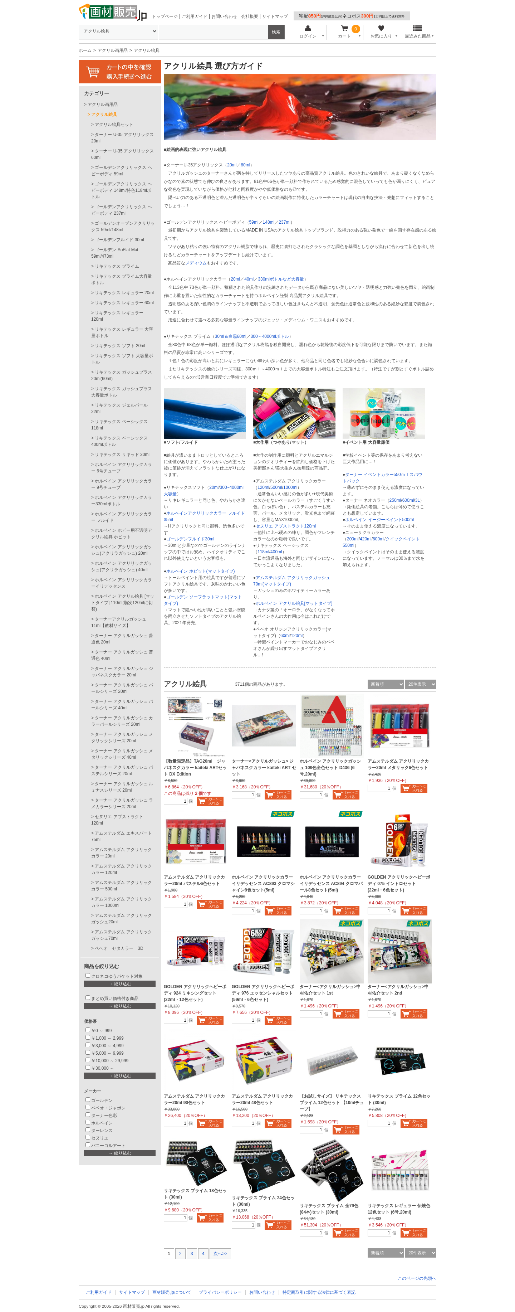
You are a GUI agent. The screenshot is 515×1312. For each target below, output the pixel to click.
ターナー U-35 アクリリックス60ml (122, 154)
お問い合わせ (224, 16)
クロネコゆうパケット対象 (117, 976)
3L (417, 500)
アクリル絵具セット (114, 124)
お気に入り (381, 32)
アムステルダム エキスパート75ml (121, 836)
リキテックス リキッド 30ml (122, 454)
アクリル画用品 (113, 50)
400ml (276, 551)
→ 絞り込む (119, 983)
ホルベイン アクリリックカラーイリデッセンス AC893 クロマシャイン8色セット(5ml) (263, 884)
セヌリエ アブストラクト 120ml (117, 820)
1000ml (290, 487)
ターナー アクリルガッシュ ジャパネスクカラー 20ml (122, 671)
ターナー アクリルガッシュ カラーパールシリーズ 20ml (122, 721)
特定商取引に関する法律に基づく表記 (319, 1292)
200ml (353, 538)
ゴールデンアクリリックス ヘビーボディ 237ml (121, 210)
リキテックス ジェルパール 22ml (119, 408)
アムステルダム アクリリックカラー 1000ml (121, 902)
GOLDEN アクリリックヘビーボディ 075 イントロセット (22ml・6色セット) (399, 884)
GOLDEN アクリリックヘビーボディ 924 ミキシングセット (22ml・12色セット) (195, 993)
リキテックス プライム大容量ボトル (121, 279)
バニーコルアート (108, 1145)
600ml (408, 500)
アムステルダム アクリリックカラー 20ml (121, 853)
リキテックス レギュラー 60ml (124, 302)
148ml (269, 222)
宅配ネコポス (351, 16)
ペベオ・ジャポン (108, 1108)
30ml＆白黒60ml (230, 336)
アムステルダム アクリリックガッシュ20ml (121, 918)
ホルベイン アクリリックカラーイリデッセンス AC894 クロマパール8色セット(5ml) (331, 884)
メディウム (196, 263)
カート (344, 32)
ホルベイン (102, 1123)
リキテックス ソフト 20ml (120, 345)
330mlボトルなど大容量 (281, 279)
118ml (263, 551)
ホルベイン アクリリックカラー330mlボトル (121, 500)
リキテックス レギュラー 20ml (124, 292)
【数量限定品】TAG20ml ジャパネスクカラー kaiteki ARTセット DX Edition (195, 768)
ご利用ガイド (194, 16)
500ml (276, 487)
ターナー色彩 (104, 1115)
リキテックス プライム (117, 266)
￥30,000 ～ (103, 1068)
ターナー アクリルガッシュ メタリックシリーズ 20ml (122, 737)
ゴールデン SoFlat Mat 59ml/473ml (114, 253)
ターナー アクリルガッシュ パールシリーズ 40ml (122, 704)
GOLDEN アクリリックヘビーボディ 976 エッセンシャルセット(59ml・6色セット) (263, 993)
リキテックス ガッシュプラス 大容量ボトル (121, 392)
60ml (245, 164)
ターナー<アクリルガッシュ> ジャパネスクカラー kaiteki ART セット (264, 768)
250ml (395, 500)
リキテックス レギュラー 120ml (117, 316)
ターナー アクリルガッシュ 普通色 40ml (122, 655)
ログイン (307, 32)
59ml (254, 222)
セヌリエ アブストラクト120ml (286, 526)
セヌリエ (99, 1138)
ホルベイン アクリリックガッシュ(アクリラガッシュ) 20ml (121, 550)
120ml (263, 487)
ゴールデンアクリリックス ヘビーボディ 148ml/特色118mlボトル (121, 190)
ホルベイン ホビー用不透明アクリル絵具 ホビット (121, 533)
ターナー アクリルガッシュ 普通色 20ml (122, 639)
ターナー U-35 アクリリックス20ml (122, 138)
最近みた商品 (417, 32)
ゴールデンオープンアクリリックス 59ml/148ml (123, 226)
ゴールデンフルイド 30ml (119, 239)
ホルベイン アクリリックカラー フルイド (121, 517)
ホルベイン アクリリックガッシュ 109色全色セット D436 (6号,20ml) (330, 768)
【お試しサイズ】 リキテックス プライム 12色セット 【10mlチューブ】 (332, 1103)
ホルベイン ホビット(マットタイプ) (200, 571)
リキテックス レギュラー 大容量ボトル (122, 332)
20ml (231, 164)
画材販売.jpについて (171, 1292)
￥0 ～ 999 (101, 1030)
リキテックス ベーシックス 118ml (119, 425)
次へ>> (220, 1253)
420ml (366, 538)
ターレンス (102, 1130)
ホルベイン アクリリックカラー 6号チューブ (121, 467)
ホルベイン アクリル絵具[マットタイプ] (294, 603)
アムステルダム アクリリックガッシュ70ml (121, 935)
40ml (249, 279)
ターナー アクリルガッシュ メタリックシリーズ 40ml (122, 754)
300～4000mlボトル (270, 336)
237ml (284, 222)
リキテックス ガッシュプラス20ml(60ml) (121, 375)
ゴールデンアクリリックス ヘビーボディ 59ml (121, 170)
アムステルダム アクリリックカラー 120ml (121, 869)
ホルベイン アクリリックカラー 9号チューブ (121, 484)
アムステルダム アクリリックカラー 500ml (121, 885)
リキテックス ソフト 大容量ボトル (122, 359)
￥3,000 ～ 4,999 (107, 1045)
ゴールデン (102, 1100)
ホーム (85, 50)
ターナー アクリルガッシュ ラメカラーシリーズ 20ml (122, 803)
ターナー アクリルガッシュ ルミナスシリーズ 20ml (122, 787)
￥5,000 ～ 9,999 (107, 1053)
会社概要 (249, 16)
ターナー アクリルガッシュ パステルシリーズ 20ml (122, 770)
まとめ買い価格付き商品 (114, 998)
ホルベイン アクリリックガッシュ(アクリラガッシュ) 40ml (121, 566)
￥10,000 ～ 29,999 (109, 1060)
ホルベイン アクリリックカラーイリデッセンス (121, 583)
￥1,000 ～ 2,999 (107, 1038)
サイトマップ (275, 16)
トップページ (165, 16)
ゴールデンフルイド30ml (190, 538)
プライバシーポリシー (220, 1292)
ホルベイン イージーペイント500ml (379, 519)
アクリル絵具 (104, 114)
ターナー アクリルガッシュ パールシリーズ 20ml (122, 688)
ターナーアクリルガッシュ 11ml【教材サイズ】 (118, 622)
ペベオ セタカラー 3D (119, 948)
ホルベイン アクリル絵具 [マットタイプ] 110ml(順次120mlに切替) (122, 603)
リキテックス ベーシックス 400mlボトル (119, 441)
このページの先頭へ (417, 1278)
